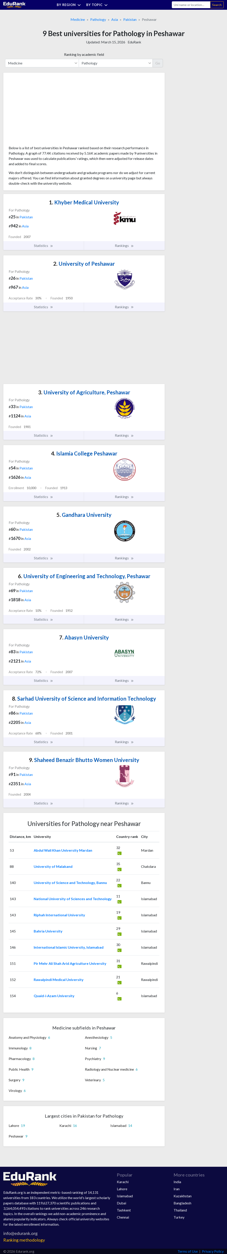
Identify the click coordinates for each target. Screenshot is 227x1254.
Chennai (123, 1217)
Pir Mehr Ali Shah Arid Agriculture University (70, 963)
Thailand (180, 1210)
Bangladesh (182, 1203)
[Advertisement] (41, 111)
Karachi (123, 1182)
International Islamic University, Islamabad (69, 947)
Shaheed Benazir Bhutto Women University (84, 760)
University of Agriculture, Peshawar (84, 392)
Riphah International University (59, 915)
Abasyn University (84, 637)
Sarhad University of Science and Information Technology (84, 698)
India (177, 1182)
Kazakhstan (183, 1196)
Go (157, 63)
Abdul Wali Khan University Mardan (63, 850)
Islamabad (125, 1196)
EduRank (134, 42)
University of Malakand (53, 866)
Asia (114, 19)
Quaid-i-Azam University (54, 996)
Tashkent (124, 1210)
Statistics (43, 245)
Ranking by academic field (84, 54)
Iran (177, 1189)
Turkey (179, 1217)
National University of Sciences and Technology (73, 899)
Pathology (98, 19)
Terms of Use (188, 1251)
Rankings (124, 245)
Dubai (121, 1203)
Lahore (122, 1189)
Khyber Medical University (84, 202)
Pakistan (130, 19)
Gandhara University (84, 515)
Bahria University (48, 931)
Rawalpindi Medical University (59, 979)
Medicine (77, 19)
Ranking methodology (24, 1239)
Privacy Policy (213, 1251)
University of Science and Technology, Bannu (70, 882)
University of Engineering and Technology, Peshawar (84, 576)
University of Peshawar (84, 263)
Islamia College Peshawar (84, 453)
